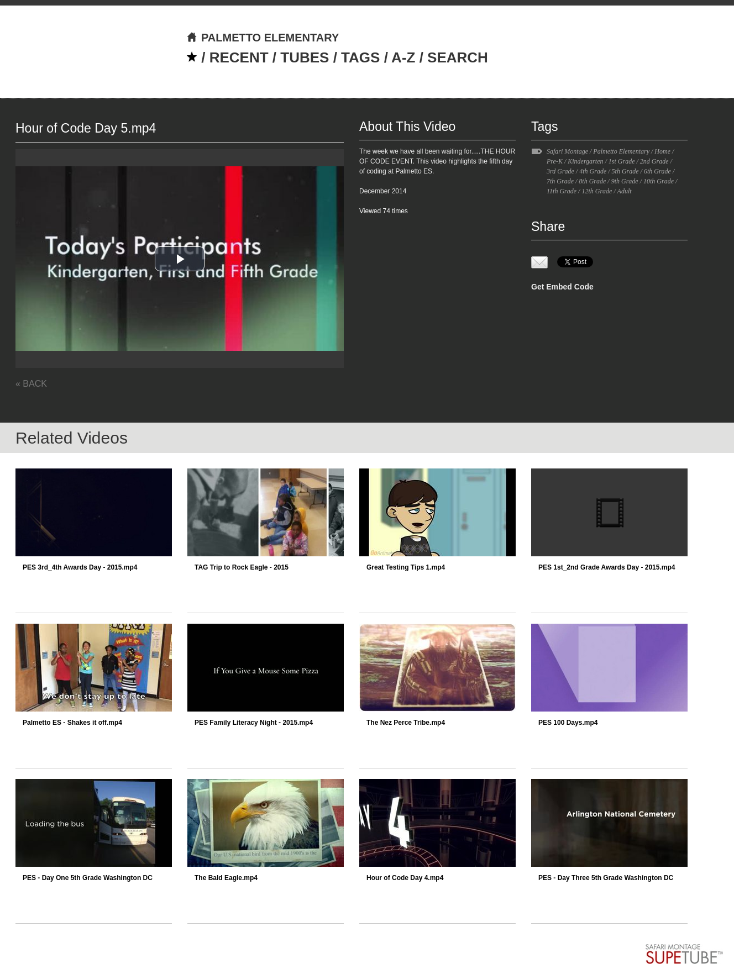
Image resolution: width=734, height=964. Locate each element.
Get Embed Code (562, 286)
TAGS (360, 57)
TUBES (304, 57)
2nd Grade (654, 161)
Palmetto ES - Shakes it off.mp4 (72, 722)
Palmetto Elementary (621, 151)
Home (662, 151)
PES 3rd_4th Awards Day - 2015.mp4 (80, 567)
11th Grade (561, 191)
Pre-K (555, 161)
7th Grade (560, 181)
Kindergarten (585, 161)
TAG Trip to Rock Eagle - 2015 (242, 567)
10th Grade (658, 181)
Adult (624, 191)
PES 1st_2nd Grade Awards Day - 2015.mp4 (606, 567)
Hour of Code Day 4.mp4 (404, 878)
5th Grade (625, 171)
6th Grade (657, 171)
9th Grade (624, 181)
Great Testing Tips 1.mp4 (405, 567)
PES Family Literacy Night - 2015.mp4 (254, 722)
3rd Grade (560, 171)
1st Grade (622, 161)
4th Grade (592, 171)
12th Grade (596, 191)
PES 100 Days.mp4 (567, 722)
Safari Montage (567, 151)
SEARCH (457, 57)
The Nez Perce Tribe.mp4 (405, 722)
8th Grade (592, 181)
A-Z (403, 57)
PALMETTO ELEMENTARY (262, 37)
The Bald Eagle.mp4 (226, 878)
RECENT (239, 57)
